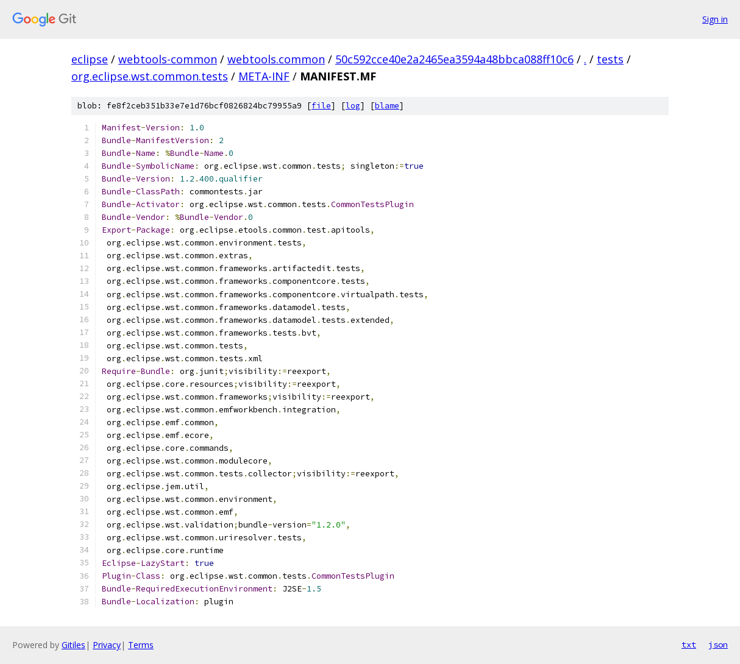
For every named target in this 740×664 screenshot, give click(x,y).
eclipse (89, 59)
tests (610, 59)
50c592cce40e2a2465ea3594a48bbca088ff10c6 (454, 59)
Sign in (715, 19)
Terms (141, 645)
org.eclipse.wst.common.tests (149, 76)
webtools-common (167, 59)
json (718, 644)
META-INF (264, 76)
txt (688, 644)
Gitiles (73, 645)
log (353, 106)
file (321, 106)
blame (387, 106)
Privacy (107, 645)
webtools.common (276, 59)
